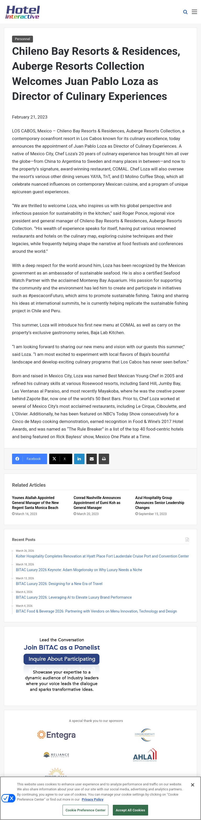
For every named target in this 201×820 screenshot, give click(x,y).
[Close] (192, 786)
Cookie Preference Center (85, 812)
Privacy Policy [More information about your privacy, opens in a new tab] (92, 801)
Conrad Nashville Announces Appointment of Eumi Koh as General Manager (97, 503)
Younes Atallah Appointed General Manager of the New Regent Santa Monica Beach (35, 503)
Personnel (22, 39)
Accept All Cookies (130, 812)
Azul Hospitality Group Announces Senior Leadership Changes (159, 503)
